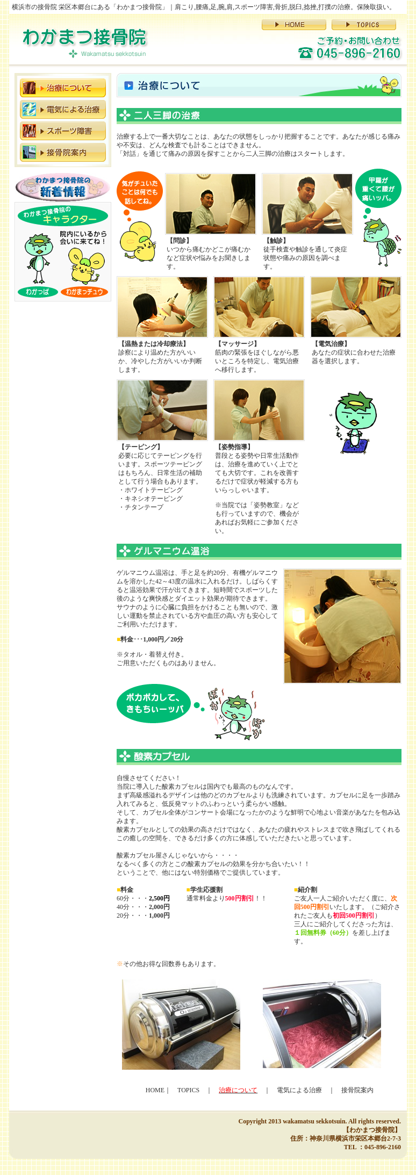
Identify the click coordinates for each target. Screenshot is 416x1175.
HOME (155, 1090)
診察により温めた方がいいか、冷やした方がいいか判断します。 (160, 356)
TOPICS (188, 1090)
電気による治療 (299, 1090)
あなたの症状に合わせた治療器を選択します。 (354, 352)
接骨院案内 (357, 1090)
